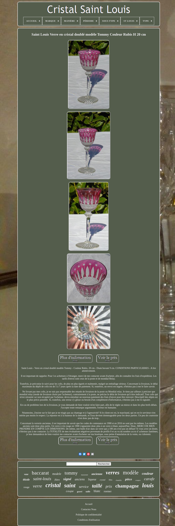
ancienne (96, 474)
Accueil (88, 504)
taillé (97, 486)
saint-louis (42, 478)
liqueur (92, 479)
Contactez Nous (88, 509)
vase (26, 474)
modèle (130, 473)
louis (148, 485)
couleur (147, 473)
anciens (80, 479)
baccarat (40, 473)
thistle (26, 479)
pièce (128, 479)
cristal (53, 485)
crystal (102, 480)
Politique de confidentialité (89, 514)
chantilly (119, 480)
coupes (138, 480)
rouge (26, 487)
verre (37, 486)
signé (67, 479)
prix (109, 486)
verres (112, 472)
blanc (97, 491)
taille (88, 491)
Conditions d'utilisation (89, 520)
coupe (69, 491)
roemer (107, 491)
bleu (110, 480)
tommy (71, 473)
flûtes (57, 479)
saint (70, 485)
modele (56, 474)
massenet (84, 475)
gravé (79, 491)
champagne (127, 486)
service (84, 487)
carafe (149, 479)
